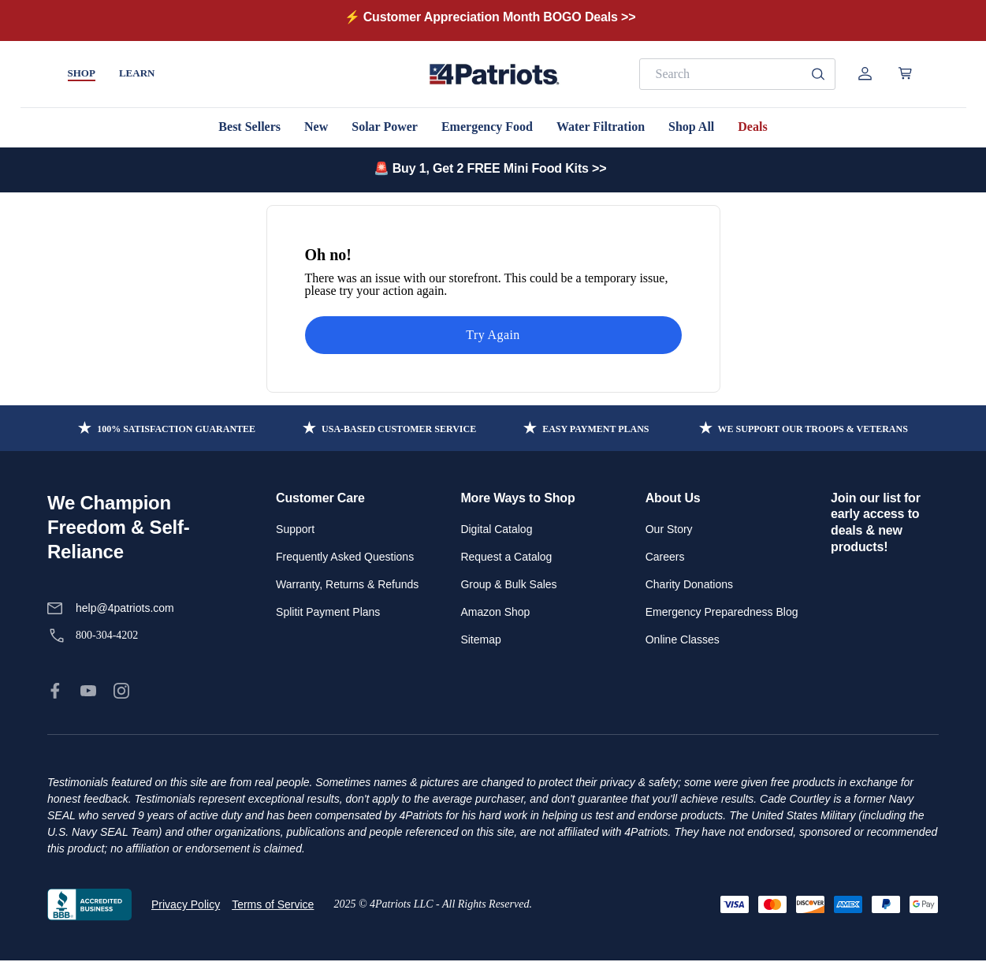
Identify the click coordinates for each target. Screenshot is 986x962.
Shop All (691, 126)
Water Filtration (600, 126)
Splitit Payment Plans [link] (328, 612)
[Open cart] (905, 73)
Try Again (492, 334)
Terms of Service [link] (273, 904)
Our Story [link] (669, 529)
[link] (55, 691)
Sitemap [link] (480, 639)
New (316, 126)
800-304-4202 (107, 635)
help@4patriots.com (125, 608)
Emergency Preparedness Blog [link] (722, 612)
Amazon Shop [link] (495, 612)
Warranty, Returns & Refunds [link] (347, 584)
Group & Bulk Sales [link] (508, 584)
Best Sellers (249, 126)
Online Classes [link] (683, 639)
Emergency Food (487, 126)
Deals (752, 126)
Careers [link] (665, 556)
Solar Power (385, 126)
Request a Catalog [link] (506, 556)
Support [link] (295, 529)
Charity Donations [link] (689, 584)
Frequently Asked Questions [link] (345, 556)
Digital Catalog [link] (496, 529)
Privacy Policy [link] (185, 904)
